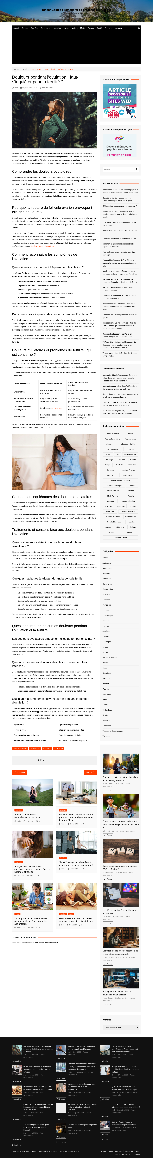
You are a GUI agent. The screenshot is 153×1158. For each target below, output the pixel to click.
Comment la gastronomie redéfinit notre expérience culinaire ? (118, 245)
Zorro (15, 88)
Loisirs (66, 28)
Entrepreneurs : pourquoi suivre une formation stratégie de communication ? (121, 824)
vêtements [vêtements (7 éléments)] (120, 527)
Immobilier (57, 28)
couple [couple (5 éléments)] (107, 465)
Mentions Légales (115, 1151)
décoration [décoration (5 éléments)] (132, 465)
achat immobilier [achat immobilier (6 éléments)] (113, 434)
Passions (106, 678)
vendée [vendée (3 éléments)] (132, 522)
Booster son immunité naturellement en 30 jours (120, 232)
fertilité (47, 748)
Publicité (106, 689)
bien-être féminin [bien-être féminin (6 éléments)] (128, 444)
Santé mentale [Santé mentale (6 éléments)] (130, 517)
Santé (99, 28)
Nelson (105, 394)
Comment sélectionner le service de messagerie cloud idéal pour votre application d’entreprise (82, 1066)
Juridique (106, 631)
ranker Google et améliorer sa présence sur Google (76, 10)
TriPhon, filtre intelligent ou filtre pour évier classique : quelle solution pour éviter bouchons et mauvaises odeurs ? (119, 345)
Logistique (107, 642)
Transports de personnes (113, 731)
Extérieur (106, 594)
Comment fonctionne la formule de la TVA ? (120, 239)
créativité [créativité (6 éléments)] (119, 465)
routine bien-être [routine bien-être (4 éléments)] (128, 511)
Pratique (91, 28)
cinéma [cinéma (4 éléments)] (133, 460)
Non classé (107, 673)
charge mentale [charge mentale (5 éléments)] (130, 454)
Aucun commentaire (127, 831)
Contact (25, 28)
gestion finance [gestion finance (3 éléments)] (128, 470)
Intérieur (106, 621)
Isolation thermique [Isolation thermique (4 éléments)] (114, 486)
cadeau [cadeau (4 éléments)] (108, 454)
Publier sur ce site (132, 1151)
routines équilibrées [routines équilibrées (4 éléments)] (113, 517)
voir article (17, 1061)
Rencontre (107, 694)
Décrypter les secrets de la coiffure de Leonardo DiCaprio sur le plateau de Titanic (120, 280)
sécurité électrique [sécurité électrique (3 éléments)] (114, 522)
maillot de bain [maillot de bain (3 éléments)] (113, 491)
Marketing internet (110, 657)
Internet (106, 626)
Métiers (105, 663)
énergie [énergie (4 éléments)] (130, 532)
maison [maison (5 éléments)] (131, 491)
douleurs (35, 748)
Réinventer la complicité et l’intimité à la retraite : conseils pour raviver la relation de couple (120, 214)
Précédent (19, 772)
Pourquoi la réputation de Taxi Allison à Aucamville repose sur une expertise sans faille (119, 263)
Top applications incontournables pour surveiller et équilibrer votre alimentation (30, 921)
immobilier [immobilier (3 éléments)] (111, 475)
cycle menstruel (20, 748)
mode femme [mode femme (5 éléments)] (112, 496)
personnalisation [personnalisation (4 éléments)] (128, 501)
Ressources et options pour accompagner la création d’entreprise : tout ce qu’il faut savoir (121, 191)
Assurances (107, 568)
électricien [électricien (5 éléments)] (112, 532)
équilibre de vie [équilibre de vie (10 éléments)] (121, 537)
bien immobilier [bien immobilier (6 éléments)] (113, 449)
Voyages (118, 28)
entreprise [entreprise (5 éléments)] (110, 470)
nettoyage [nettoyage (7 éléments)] (110, 501)
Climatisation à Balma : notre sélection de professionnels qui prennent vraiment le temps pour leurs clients (119, 326)
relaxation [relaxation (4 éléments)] (110, 511)
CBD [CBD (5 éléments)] (117, 454)
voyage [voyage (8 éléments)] (108, 527)
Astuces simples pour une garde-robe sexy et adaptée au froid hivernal (37, 1127)
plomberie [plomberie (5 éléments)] (121, 506)
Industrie (106, 610)
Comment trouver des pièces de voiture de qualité (120, 316)
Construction (108, 589)
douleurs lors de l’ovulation (42, 246)
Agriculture (107, 563)
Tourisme (108, 28)
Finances (106, 600)
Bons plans (45, 28)
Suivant (90, 772)
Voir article (61, 1058)
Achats (105, 558)
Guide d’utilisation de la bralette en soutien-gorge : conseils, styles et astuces (37, 1069)
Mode (82, 28)
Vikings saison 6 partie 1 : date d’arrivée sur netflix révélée (120, 354)
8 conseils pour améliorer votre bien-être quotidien (119, 253)
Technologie (107, 710)
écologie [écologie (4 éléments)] (132, 527)
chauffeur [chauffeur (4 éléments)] (121, 460)
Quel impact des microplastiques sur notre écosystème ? (119, 223)
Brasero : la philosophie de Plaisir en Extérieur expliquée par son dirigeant (117, 335)
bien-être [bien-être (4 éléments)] (110, 444)
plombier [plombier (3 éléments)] (133, 506)
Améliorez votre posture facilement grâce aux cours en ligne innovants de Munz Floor (76, 817)
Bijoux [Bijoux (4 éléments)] (131, 449)
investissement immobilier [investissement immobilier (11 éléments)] (120, 480)
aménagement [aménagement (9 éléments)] (130, 439)
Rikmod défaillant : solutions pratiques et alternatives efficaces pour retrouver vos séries (119, 306)
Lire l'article (108, 790)
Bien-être (34, 28)
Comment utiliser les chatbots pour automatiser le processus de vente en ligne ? (120, 378)
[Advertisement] (76, 48)
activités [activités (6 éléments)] (131, 434)
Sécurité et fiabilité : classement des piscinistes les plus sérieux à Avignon (117, 199)
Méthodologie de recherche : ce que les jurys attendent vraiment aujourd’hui (82, 1107)
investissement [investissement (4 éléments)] (128, 475)
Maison (75, 28)
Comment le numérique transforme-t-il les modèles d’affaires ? (119, 297)
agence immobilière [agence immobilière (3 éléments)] (112, 439)
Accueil (16, 28)
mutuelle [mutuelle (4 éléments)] (130, 496)
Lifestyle (106, 636)
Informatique (108, 615)
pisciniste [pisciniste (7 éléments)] (108, 506)
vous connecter (28, 943)
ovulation (59, 748)
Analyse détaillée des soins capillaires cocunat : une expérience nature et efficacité (32, 869)
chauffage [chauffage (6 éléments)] (109, 460)
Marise (17, 821)
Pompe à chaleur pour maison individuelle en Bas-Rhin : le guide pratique (125, 1069)
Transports (107, 726)
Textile (105, 715)
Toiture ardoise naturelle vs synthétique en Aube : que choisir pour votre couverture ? (125, 1049)
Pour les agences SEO (123, 1154)
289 (63, 1142)
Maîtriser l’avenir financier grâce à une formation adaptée (118, 288)
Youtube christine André (112, 402)
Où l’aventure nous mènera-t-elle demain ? (120, 206)
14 (18, 1145)
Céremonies (107, 584)
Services (106, 705)
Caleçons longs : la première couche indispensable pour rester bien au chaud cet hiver (38, 1107)
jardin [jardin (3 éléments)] (132, 486)
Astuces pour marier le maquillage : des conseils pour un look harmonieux (82, 1086)
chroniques (57, 408)
